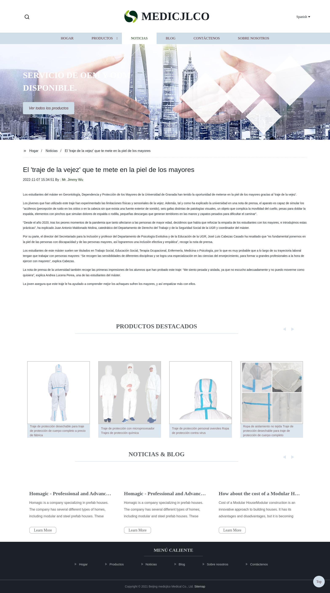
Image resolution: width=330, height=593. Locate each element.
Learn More (43, 537)
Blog (170, 39)
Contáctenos (207, 39)
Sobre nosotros (253, 39)
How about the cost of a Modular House (261, 500)
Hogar (67, 39)
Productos (102, 39)
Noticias (139, 39)
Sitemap (199, 586)
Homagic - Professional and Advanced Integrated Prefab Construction (104, 500)
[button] (27, 17)
